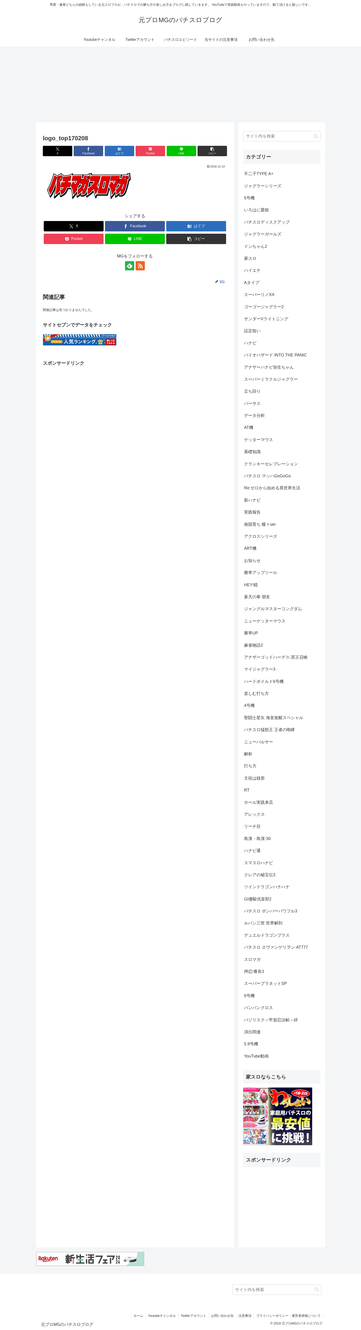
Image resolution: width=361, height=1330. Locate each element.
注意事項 (245, 1316)
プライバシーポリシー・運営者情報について (288, 1316)
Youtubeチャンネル (162, 1316)
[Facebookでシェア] (88, 151)
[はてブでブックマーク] (119, 151)
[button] (212, 151)
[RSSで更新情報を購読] (140, 265)
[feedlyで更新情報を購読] (129, 265)
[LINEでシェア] (181, 151)
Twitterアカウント (193, 1316)
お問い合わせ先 (222, 1316)
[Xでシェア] (57, 151)
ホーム (138, 1316)
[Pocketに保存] (150, 151)
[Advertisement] (180, 84)
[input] (281, 136)
